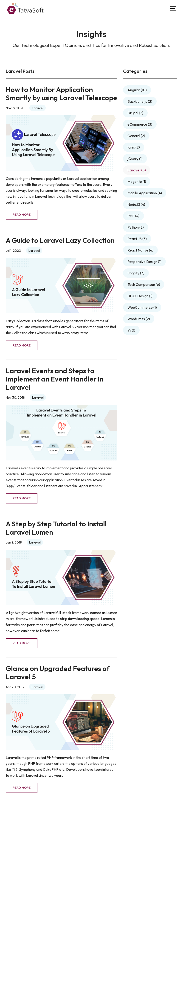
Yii (131, 330)
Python (135, 227)
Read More (22, 214)
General (136, 135)
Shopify (135, 273)
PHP (133, 216)
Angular (137, 90)
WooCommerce (142, 307)
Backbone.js (139, 101)
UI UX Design (139, 296)
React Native (140, 250)
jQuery (135, 158)
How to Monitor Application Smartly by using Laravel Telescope (61, 93)
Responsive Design (144, 261)
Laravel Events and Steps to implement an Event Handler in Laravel (54, 379)
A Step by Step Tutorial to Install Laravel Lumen (56, 528)
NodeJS (136, 204)
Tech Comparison (143, 284)
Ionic (133, 147)
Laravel (37, 108)
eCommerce (139, 124)
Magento (136, 181)
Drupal (135, 113)
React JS (137, 238)
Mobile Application (144, 193)
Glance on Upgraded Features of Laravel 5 (58, 672)
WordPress (138, 319)
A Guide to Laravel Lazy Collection (60, 240)
